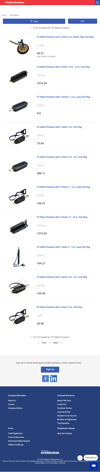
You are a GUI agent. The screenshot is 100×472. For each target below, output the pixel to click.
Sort (82, 21)
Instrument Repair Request (19, 441)
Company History (15, 408)
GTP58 (40, 166)
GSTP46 (41, 286)
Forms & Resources (16, 437)
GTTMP (40, 46)
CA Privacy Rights (52, 463)
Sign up (50, 369)
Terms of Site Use (8, 461)
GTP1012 (41, 76)
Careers (11, 404)
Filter (34, 21)
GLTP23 (40, 256)
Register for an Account (67, 416)
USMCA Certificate (16, 445)
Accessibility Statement (35, 461)
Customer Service (64, 408)
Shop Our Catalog (64, 433)
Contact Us (61, 404)
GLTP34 (40, 196)
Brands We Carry (64, 401)
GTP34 (40, 136)
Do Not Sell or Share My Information (80, 461)
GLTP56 (40, 106)
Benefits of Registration (67, 419)
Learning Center (63, 412)
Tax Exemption (63, 423)
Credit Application (15, 433)
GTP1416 (41, 226)
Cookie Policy (62, 461)
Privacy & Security (50, 461)
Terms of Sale (20, 461)
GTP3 (39, 316)
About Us (12, 401)
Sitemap (62, 463)
